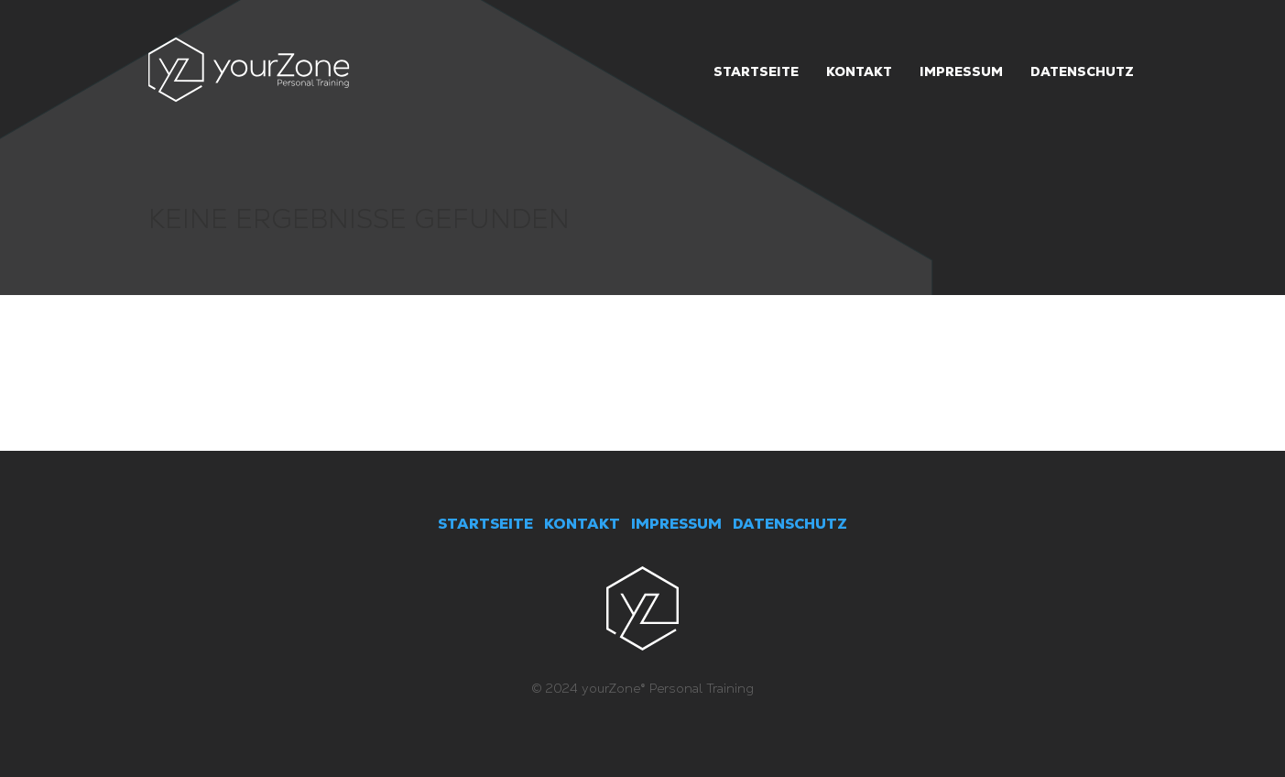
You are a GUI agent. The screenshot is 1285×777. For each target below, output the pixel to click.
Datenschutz (1082, 71)
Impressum (961, 71)
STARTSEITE (485, 523)
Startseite (756, 71)
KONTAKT (582, 523)
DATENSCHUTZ (790, 523)
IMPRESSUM (676, 523)
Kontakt (859, 71)
